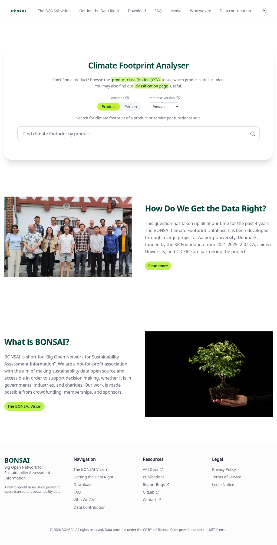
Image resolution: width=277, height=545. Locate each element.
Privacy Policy (224, 469)
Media (176, 10)
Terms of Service (226, 476)
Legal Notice (223, 484)
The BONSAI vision (54, 10)
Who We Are (84, 499)
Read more (158, 265)
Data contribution (235, 10)
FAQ (158, 10)
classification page (152, 86)
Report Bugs (156, 484)
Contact (152, 499)
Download (137, 10)
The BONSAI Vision (24, 406)
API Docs (153, 469)
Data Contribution (89, 507)
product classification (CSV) (136, 79)
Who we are (200, 10)
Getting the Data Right (99, 10)
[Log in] (264, 10)
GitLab (151, 492)
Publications (153, 476)
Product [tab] (109, 106)
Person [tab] (130, 106)
